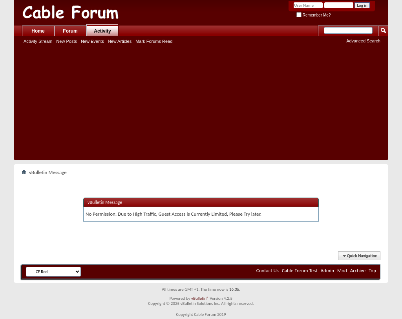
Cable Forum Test (300, 270)
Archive (357, 270)
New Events (92, 41)
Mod (342, 270)
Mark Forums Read (153, 41)
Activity (102, 31)
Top (372, 270)
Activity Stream (38, 41)
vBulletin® (200, 298)
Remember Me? (313, 15)
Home (37, 31)
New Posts (66, 41)
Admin (327, 270)
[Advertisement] (201, 105)
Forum (70, 31)
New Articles (120, 41)
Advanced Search (363, 40)
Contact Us (267, 270)
